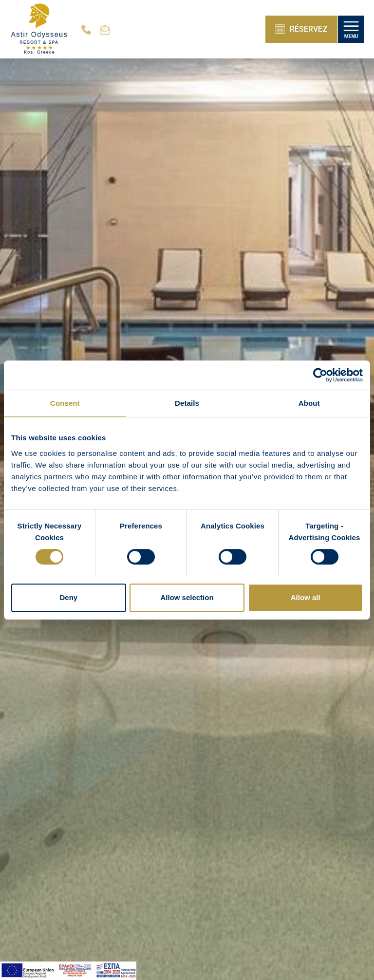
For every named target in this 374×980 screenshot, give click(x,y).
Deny (68, 597)
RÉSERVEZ (301, 29)
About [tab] (309, 403)
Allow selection (186, 597)
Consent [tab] (65, 403)
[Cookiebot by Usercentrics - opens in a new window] (320, 375)
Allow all (305, 597)
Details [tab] (187, 403)
